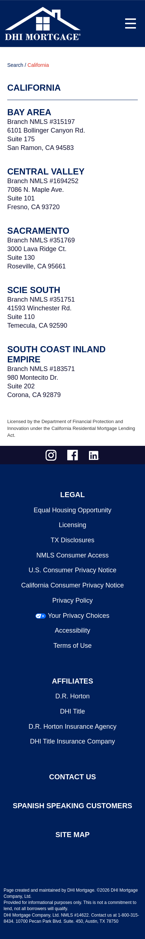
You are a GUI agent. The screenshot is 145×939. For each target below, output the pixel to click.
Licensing (72, 525)
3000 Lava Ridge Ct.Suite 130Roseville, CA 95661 (37, 257)
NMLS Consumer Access (72, 555)
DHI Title (72, 711)
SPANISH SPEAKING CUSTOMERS (72, 806)
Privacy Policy (72, 600)
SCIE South (33, 290)
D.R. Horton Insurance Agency (72, 726)
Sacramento (38, 231)
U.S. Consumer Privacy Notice (72, 570)
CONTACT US (72, 777)
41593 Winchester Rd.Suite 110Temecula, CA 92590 (39, 317)
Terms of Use (72, 645)
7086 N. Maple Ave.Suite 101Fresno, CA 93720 (35, 198)
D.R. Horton (72, 696)
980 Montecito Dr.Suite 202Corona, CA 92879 (34, 386)
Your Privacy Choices (78, 615)
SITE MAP (72, 835)
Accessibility (72, 630)
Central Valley (46, 171)
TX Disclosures (72, 540)
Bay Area (29, 112)
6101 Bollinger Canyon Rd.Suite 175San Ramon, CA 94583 (46, 139)
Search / (16, 65)
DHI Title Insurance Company (72, 741)
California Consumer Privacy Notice (72, 585)
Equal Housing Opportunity (72, 510)
